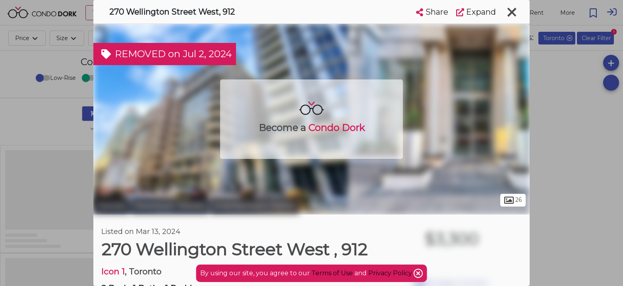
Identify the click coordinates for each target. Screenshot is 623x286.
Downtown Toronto (170, 205)
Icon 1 (113, 271)
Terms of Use (332, 273)
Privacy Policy (391, 273)
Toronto (111, 205)
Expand (476, 12)
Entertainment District (255, 205)
